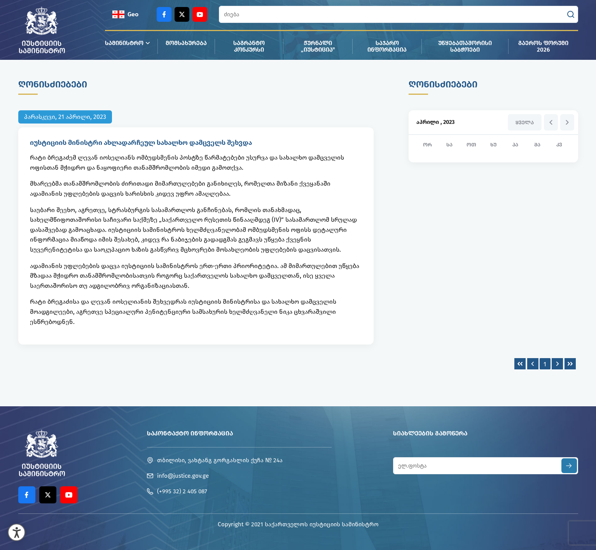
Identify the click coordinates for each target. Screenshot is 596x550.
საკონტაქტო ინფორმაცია (190, 433)
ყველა (525, 122)
